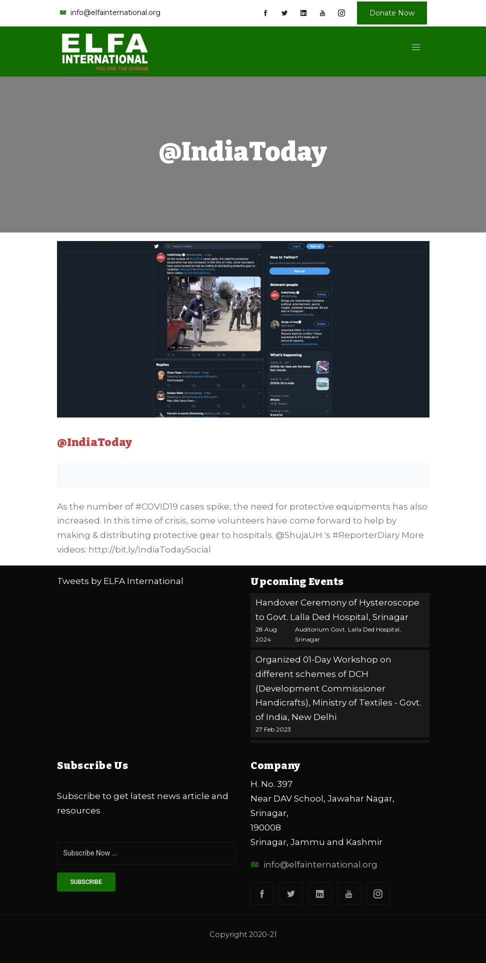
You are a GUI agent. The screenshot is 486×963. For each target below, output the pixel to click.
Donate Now (392, 13)
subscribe (86, 882)
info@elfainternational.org (314, 865)
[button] (415, 47)
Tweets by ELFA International (120, 581)
